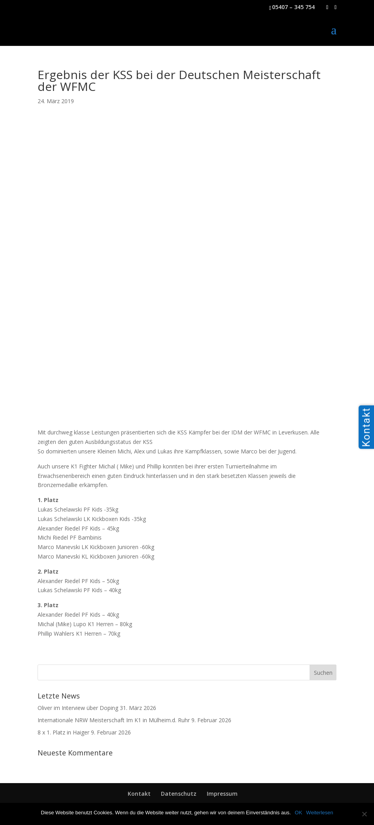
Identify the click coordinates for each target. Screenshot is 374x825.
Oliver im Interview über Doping (78, 708)
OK (298, 813)
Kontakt (139, 793)
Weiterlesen (319, 813)
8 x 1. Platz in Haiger (63, 732)
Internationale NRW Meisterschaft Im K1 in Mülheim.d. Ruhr (114, 720)
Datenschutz (178, 793)
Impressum (222, 793)
